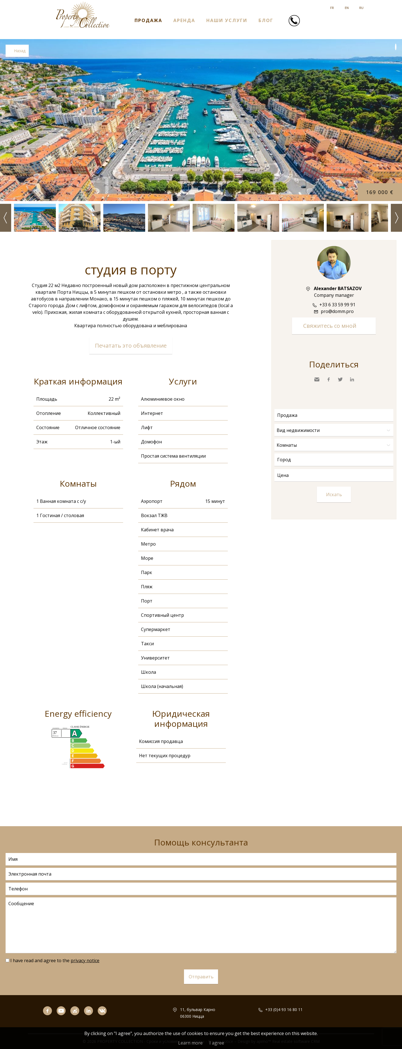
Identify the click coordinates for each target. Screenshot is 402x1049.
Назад (19, 50)
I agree (216, 1043)
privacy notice (85, 960)
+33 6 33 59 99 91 (337, 305)
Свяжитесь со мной (329, 325)
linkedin (90, 1018)
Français (332, 6)
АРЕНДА (184, 20)
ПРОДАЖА (148, 20)
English (346, 6)
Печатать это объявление (131, 345)
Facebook (328, 379)
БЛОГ (266, 20)
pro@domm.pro (337, 311)
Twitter (340, 379)
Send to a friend (316, 379)
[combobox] (333, 459)
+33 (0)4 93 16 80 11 (284, 1009)
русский (361, 6)
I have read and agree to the (54, 960)
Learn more (190, 1043)
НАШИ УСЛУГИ (226, 20)
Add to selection (395, 47)
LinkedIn (352, 379)
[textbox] (335, 459)
